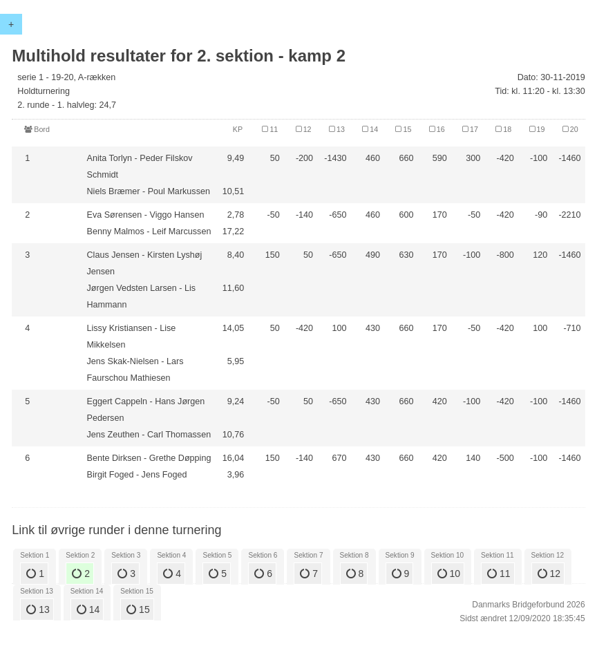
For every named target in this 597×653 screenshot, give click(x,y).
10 (448, 573)
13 (37, 609)
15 (137, 609)
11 (498, 573)
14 (88, 609)
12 (549, 573)
